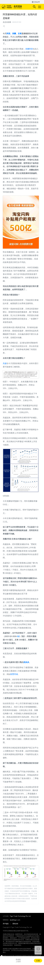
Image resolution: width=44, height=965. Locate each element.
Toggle (39, 7)
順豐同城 (14, 674)
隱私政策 (15, 924)
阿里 (8, 33)
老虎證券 (15, 7)
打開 (38, 960)
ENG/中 (37, 2)
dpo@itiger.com (15, 920)
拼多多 (26, 662)
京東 (20, 33)
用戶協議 (5, 924)
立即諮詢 (38, 952)
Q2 (18, 636)
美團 (14, 33)
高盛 (5, 363)
